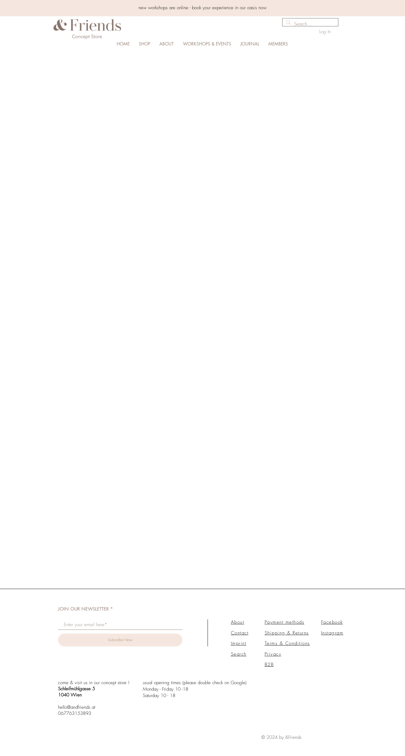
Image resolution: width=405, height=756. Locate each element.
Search (239, 652)
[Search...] (309, 24)
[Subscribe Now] (120, 637)
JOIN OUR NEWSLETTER (83, 606)
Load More (202, 572)
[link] (376, 36)
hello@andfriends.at (76, 705)
